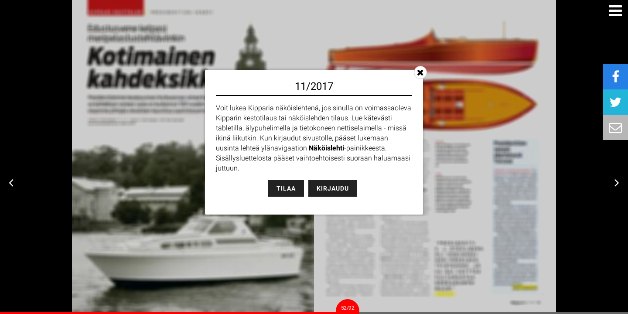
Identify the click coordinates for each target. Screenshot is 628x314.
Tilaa (286, 188)
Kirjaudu (333, 188)
